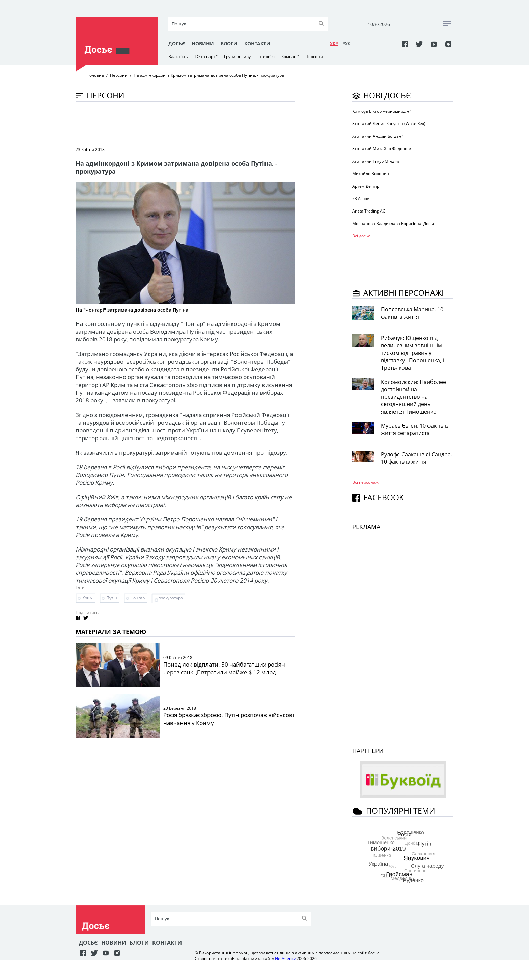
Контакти (257, 43)
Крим (87, 598)
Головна (95, 75)
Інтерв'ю (266, 56)
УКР (334, 43)
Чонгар (138, 598)
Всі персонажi (366, 482)
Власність (178, 56)
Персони (314, 56)
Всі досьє (361, 236)
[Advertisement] (198, 123)
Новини (203, 43)
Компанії (290, 56)
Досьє (176, 43)
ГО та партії (206, 56)
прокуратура (170, 598)
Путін (111, 598)
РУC (346, 43)
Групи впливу (237, 56)
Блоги (229, 43)
